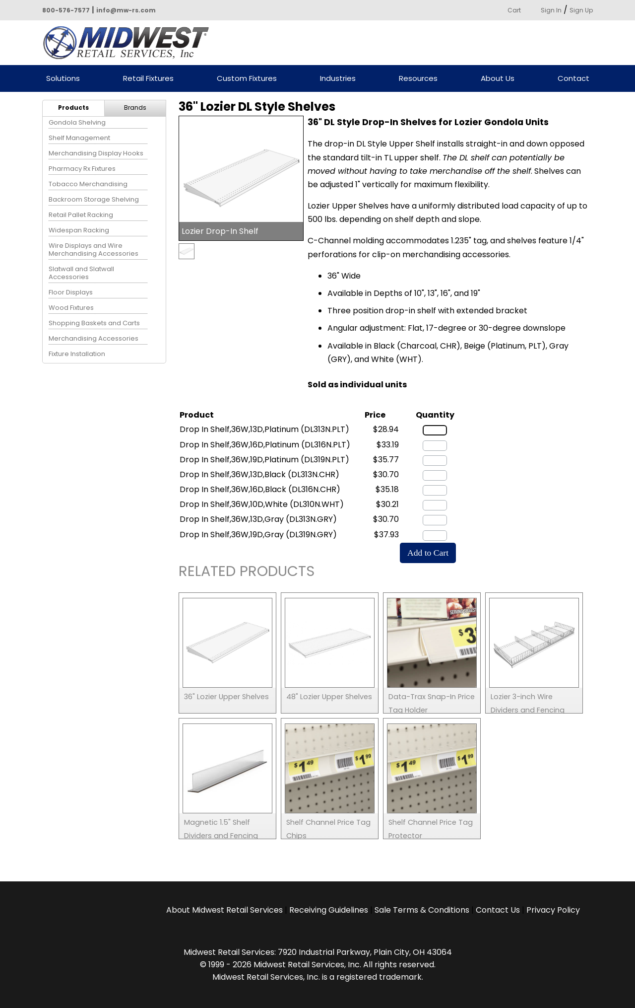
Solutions (63, 78)
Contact (573, 78)
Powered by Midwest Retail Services (129, 42)
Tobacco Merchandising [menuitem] (88, 184)
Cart (514, 10)
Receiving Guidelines (328, 910)
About (224, 910)
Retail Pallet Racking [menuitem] (81, 214)
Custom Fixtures (247, 78)
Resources (418, 78)
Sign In (551, 10)
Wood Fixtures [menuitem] (71, 307)
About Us (497, 78)
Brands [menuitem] (135, 107)
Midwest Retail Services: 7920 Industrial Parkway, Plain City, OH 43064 (318, 952)
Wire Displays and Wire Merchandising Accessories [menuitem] (93, 249)
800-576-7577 (66, 10)
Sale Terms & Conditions (422, 910)
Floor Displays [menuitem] (71, 292)
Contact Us (498, 910)
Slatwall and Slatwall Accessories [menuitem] (81, 273)
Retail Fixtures (148, 78)
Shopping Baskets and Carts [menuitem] (94, 323)
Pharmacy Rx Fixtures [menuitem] (82, 168)
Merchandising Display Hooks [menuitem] (96, 153)
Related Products (247, 573)
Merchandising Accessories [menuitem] (93, 338)
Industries (338, 78)
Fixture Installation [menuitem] (77, 354)
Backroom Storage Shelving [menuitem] (94, 199)
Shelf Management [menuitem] (79, 138)
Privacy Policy (553, 910)
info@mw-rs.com (126, 10)
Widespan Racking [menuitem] (79, 230)
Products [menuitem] (73, 107)
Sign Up (581, 10)
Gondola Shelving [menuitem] (77, 122)
